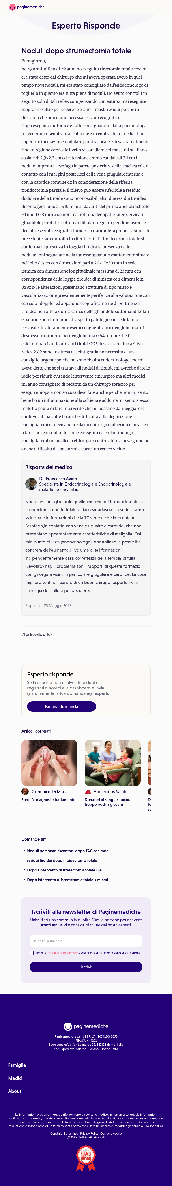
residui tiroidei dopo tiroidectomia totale (62, 860)
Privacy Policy (89, 1133)
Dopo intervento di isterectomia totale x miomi (67, 880)
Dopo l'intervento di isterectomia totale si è (64, 870)
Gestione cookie (111, 1133)
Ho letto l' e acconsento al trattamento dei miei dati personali (88, 952)
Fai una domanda (61, 706)
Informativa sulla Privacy (63, 952)
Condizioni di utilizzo (64, 1133)
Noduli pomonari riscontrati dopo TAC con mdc (67, 851)
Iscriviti (87, 966)
